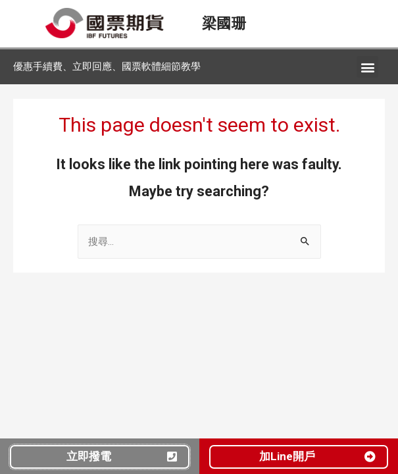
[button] (367, 67)
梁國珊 (224, 23)
